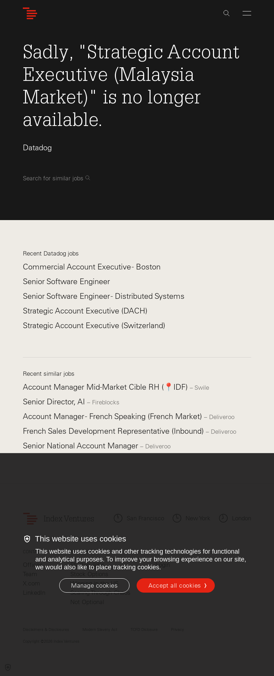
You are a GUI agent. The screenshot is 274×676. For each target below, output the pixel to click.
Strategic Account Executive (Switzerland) (94, 325)
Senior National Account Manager (81, 446)
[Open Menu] (247, 13)
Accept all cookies (174, 585)
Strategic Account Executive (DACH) (85, 311)
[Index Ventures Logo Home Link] (30, 13)
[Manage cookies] (94, 585)
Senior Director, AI (55, 402)
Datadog (37, 147)
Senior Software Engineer (66, 281)
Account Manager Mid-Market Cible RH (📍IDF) (106, 387)
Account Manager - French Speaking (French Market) (113, 416)
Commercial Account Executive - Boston (92, 267)
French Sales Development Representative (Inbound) (114, 431)
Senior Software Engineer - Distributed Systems (103, 296)
